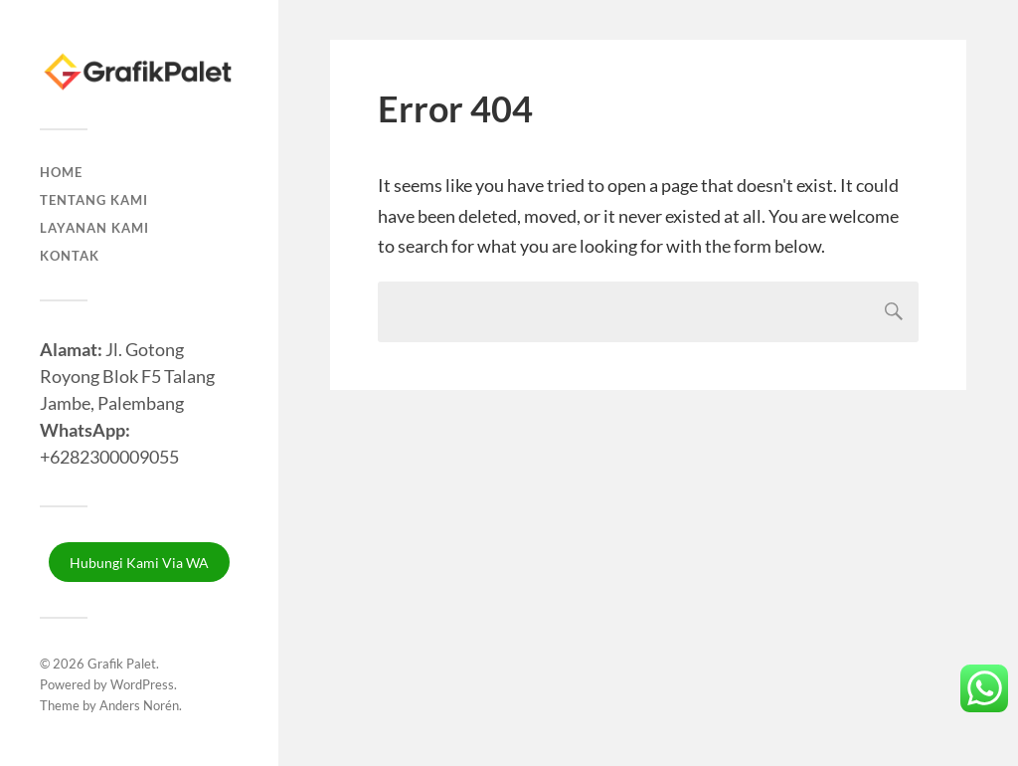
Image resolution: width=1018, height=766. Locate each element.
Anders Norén (139, 705)
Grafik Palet (121, 663)
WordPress (142, 684)
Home (61, 172)
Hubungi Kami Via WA (139, 562)
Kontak (69, 256)
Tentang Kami (94, 200)
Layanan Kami (94, 228)
